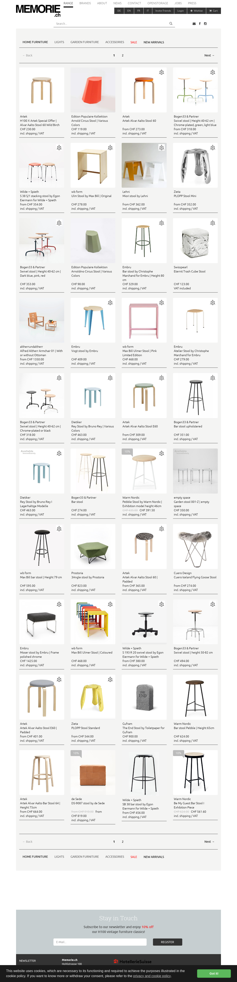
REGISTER (167, 942)
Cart (213, 10)
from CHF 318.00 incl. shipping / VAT (195, 124)
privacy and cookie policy (152, 976)
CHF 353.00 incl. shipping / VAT (41, 277)
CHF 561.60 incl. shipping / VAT (195, 807)
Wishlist (196, 10)
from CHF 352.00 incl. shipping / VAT (195, 200)
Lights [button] (59, 42)
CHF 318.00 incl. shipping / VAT (41, 430)
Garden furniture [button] (85, 42)
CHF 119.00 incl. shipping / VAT (93, 124)
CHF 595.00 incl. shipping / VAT (41, 581)
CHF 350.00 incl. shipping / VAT (195, 505)
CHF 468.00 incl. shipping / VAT (144, 355)
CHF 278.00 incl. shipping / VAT (93, 200)
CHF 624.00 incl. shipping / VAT (195, 732)
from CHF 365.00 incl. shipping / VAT (144, 581)
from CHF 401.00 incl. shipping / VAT (41, 732)
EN (129, 10)
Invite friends (163, 10)
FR (138, 10)
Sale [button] (134, 42)
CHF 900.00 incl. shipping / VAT (144, 732)
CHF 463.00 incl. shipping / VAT (93, 430)
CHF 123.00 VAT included (195, 277)
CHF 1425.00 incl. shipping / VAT (41, 656)
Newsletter (27, 960)
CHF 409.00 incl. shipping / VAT (93, 355)
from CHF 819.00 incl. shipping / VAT (93, 809)
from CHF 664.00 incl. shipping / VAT (41, 807)
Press (192, 3)
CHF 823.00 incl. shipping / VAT (93, 581)
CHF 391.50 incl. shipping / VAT (144, 505)
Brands (85, 3)
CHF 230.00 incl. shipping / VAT (41, 124)
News (117, 3)
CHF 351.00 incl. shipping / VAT (195, 430)
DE (119, 10)
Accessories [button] (114, 42)
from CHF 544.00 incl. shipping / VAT (93, 732)
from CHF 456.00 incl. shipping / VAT (144, 808)
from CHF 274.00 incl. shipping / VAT (195, 581)
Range (68, 3)
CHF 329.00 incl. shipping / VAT (144, 277)
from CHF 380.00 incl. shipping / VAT (144, 656)
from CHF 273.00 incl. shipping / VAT (144, 124)
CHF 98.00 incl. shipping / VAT (93, 277)
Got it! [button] (214, 973)
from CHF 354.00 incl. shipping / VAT (41, 200)
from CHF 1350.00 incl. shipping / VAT (41, 355)
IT (148, 10)
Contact (134, 3)
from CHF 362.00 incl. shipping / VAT (144, 200)
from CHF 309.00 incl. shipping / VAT (144, 430)
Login (180, 10)
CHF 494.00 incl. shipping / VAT (195, 656)
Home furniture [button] (35, 42)
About (102, 3)
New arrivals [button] (154, 42)
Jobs (178, 3)
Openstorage (157, 3)
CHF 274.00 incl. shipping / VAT (93, 505)
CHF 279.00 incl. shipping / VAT (195, 355)
